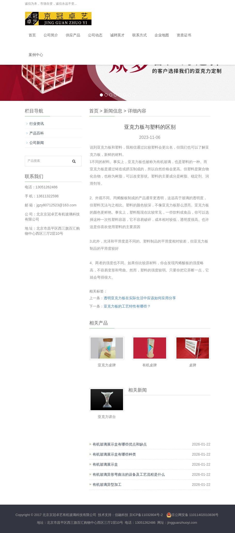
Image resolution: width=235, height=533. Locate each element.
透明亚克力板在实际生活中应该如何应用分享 (140, 298)
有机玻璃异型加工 (107, 484)
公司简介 (51, 35)
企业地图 (162, 35)
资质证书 (184, 35)
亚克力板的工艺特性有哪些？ (127, 306)
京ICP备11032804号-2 (146, 515)
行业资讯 (36, 124)
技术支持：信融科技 (112, 515)
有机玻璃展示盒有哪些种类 (114, 454)
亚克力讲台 (107, 417)
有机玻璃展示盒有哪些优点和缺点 (120, 444)
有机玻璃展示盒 (105, 464)
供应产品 (73, 35)
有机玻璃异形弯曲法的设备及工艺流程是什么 (129, 474)
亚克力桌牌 (107, 365)
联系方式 (139, 35)
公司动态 (95, 35)
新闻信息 (113, 111)
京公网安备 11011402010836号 (192, 515)
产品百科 (36, 133)
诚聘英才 (117, 35)
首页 (32, 35)
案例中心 (36, 55)
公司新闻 (36, 143)
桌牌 (192, 365)
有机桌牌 (149, 365)
